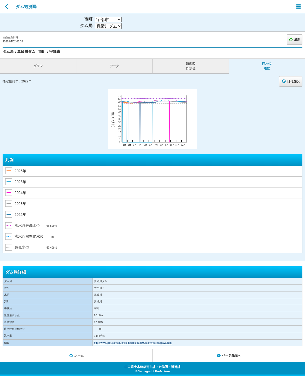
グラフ (38, 66)
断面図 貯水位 (190, 66)
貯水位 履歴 (266, 66)
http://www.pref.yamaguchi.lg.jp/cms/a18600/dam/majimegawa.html (133, 342)
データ (114, 66)
